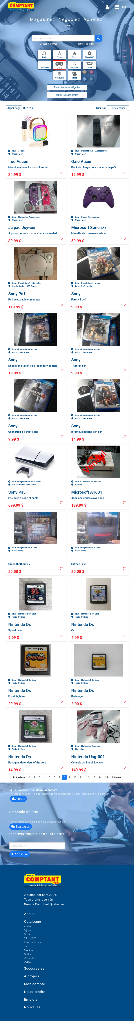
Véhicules (30, 958)
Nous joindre (34, 992)
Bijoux (27, 930)
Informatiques (32, 942)
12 (87, 777)
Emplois (30, 999)
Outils (27, 954)
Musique (29, 950)
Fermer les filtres (86, 43)
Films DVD (30, 938)
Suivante (116, 777)
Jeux (27, 946)
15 (106, 777)
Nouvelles (32, 1007)
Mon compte (34, 984)
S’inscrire (19, 854)
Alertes (18, 799)
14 (100, 777)
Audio (27, 926)
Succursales (34, 968)
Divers (28, 934)
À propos (31, 976)
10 (75, 777)
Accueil (30, 914)
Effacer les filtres (48, 43)
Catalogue (32, 921)
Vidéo (27, 962)
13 (94, 777)
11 (81, 777)
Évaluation (20, 826)
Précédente (19, 777)
